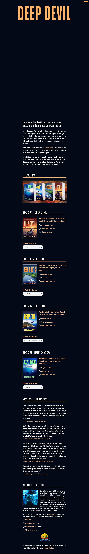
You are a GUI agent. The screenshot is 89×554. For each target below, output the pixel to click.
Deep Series (49, 147)
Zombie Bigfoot (52, 514)
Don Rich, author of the (35, 421)
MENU (85, 2)
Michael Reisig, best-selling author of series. (39, 461)
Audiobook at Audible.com (48, 229)
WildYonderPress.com (31, 530)
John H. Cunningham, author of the (38, 439)
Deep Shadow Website (47, 368)
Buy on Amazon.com (46, 371)
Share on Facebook (47, 232)
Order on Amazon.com (47, 225)
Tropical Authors (49, 548)
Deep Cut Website (46, 318)
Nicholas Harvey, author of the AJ (37, 474)
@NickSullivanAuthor (30, 526)
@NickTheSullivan (30, 523)
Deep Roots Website (46, 274)
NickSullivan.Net (29, 520)
